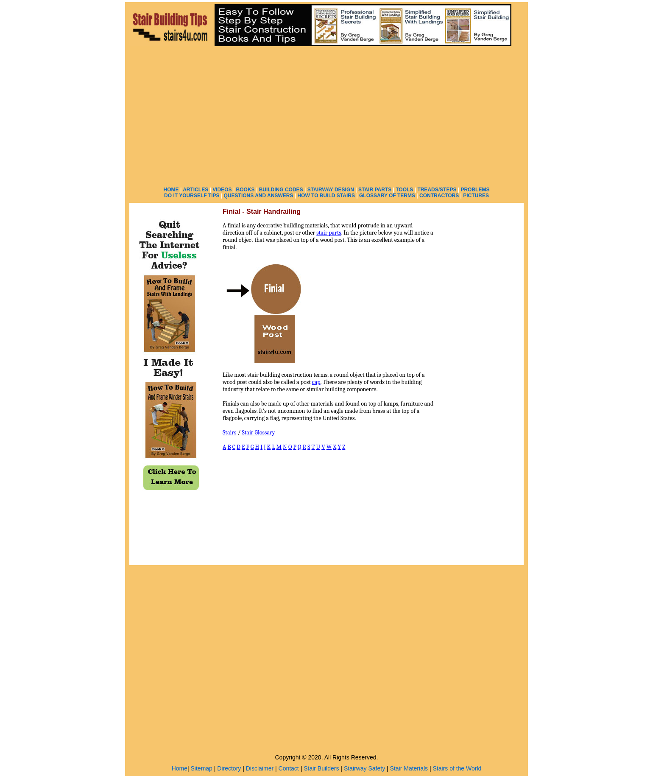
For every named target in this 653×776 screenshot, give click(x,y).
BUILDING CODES (281, 190)
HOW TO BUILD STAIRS (326, 196)
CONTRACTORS (439, 196)
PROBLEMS (474, 190)
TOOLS (404, 190)
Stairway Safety (364, 768)
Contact (289, 768)
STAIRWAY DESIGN (330, 190)
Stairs (229, 432)
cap (316, 382)
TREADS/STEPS (436, 190)
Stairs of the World (457, 768)
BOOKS (245, 190)
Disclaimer (259, 768)
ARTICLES (195, 190)
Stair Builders (321, 768)
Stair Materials (409, 768)
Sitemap (201, 768)
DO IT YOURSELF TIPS (191, 196)
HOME (171, 190)
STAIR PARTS (374, 190)
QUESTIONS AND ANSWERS (258, 196)
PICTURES (476, 196)
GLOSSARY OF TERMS (387, 196)
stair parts (328, 232)
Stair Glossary (258, 432)
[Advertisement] (326, 114)
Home (179, 768)
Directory (229, 768)
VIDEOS (222, 190)
